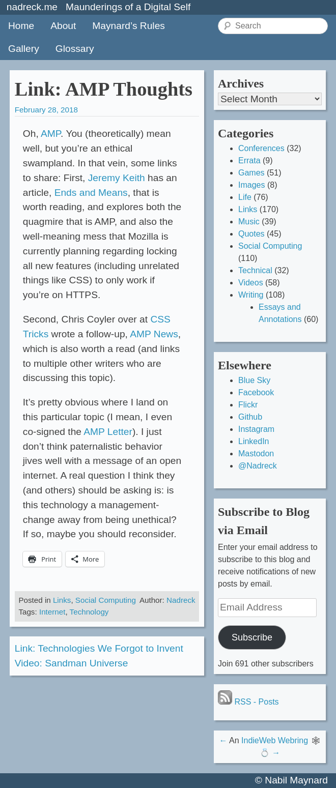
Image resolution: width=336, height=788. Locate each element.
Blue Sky (254, 380)
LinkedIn (253, 441)
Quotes (251, 233)
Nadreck (180, 600)
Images (251, 185)
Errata (249, 160)
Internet (52, 611)
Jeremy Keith (116, 177)
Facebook (256, 392)
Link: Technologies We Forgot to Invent (99, 648)
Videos (250, 282)
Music (249, 221)
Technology (89, 611)
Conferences (261, 148)
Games (251, 172)
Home (21, 25)
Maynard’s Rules (128, 25)
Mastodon (256, 453)
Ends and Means (91, 192)
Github (250, 417)
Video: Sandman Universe (71, 663)
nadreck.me (32, 7)
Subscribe (252, 637)
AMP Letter (107, 431)
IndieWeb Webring (274, 740)
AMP (51, 133)
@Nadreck (257, 465)
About (63, 25)
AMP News (154, 334)
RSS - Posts (248, 701)
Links (62, 600)
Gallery (23, 48)
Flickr (248, 404)
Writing (251, 294)
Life (244, 197)
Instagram (256, 429)
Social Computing (105, 600)
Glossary (74, 48)
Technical (255, 270)
